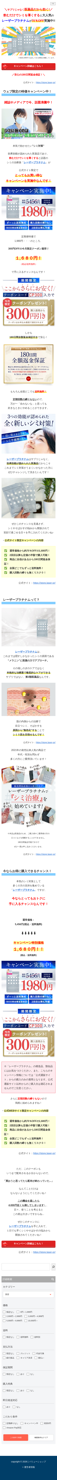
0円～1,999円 (26, 1312)
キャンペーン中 (31, 1423)
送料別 (37, 1337)
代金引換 (40, 1353)
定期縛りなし (12, 1423)
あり (22, 1374)
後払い (41, 1358)
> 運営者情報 (28, 1467)
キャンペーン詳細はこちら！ (28, 66)
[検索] (53, 1266)
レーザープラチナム (18, 459)
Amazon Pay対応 (13, 1428)
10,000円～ (33, 1320)
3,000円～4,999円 (36, 1316)
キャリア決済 (26, 1358)
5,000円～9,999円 (14, 1320)
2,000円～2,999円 (14, 1316)
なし (32, 1374)
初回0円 (47, 1423)
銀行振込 (10, 1358)
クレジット (25, 1353)
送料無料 (24, 1337)
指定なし (10, 1312)
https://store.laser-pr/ (45, 82)
